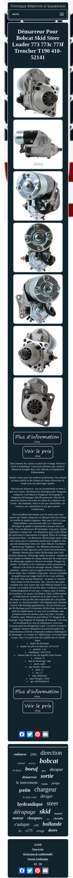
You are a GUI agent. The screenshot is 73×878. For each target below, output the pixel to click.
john (33, 754)
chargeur (45, 789)
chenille (58, 818)
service (32, 763)
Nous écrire (38, 849)
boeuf (31, 769)
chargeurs (34, 818)
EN (35, 864)
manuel (58, 813)
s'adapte (22, 824)
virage (40, 830)
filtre (44, 771)
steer (52, 803)
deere (52, 830)
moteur (18, 818)
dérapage (24, 811)
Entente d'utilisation (38, 859)
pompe (56, 783)
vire (48, 819)
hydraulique (30, 804)
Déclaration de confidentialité (38, 854)
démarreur (29, 777)
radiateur (20, 754)
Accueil (38, 844)
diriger (46, 796)
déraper (56, 769)
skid (45, 811)
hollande (52, 824)
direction (51, 752)
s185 (36, 825)
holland (21, 763)
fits (20, 831)
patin (24, 790)
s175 (29, 830)
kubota (44, 784)
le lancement (27, 782)
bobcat (49, 761)
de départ (17, 770)
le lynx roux (29, 797)
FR (40, 864)
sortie (47, 776)
